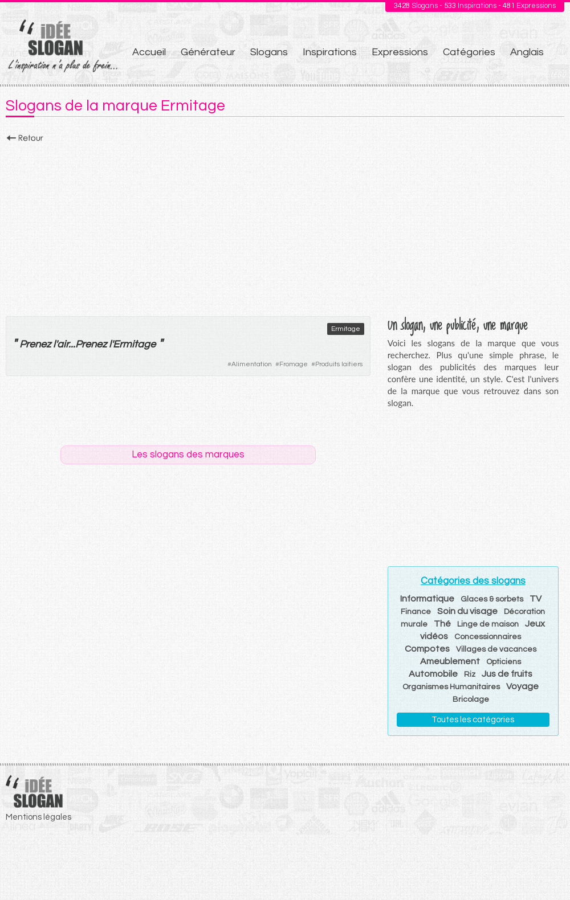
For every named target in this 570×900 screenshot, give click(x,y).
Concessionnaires (487, 637)
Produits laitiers (339, 364)
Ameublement (450, 661)
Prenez (35, 344)
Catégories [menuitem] (469, 52)
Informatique (427, 598)
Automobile (433, 673)
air (62, 344)
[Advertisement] (285, 226)
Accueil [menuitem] (149, 52)
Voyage (522, 686)
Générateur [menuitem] (208, 52)
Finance (416, 612)
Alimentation (251, 364)
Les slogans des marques (188, 454)
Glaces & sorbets (492, 599)
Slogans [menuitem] (269, 52)
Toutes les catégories (472, 719)
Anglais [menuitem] (527, 52)
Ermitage (345, 329)
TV (536, 598)
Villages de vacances (496, 649)
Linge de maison (488, 624)
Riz (469, 674)
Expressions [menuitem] (400, 52)
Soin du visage (467, 611)
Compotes (427, 648)
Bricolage (471, 699)
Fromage (293, 364)
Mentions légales (38, 817)
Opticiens (503, 662)
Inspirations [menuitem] (330, 52)
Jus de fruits (507, 673)
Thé (442, 623)
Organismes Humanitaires (451, 687)
